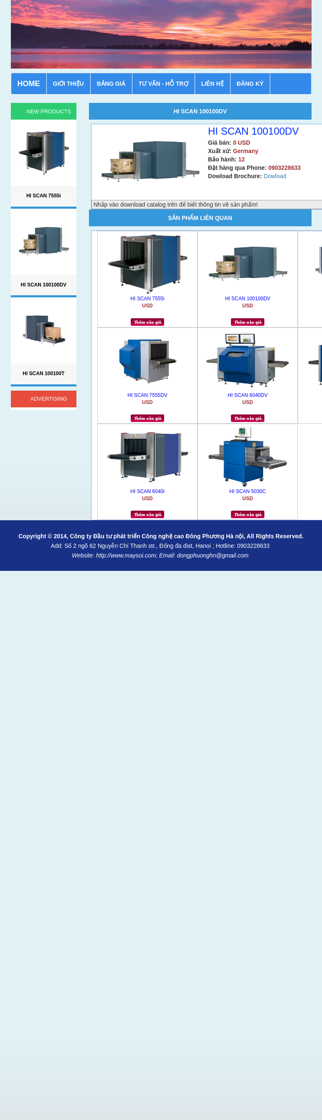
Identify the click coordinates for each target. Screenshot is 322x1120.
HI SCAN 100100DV (248, 299)
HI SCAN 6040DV (247, 395)
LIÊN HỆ (212, 83)
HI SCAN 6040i (147, 491)
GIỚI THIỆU (68, 83)
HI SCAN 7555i (147, 299)
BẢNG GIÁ (111, 83)
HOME (29, 83)
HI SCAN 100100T (43, 373)
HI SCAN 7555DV (147, 395)
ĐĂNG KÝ (250, 83)
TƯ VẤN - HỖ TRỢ (163, 83)
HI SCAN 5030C (247, 491)
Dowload (275, 176)
